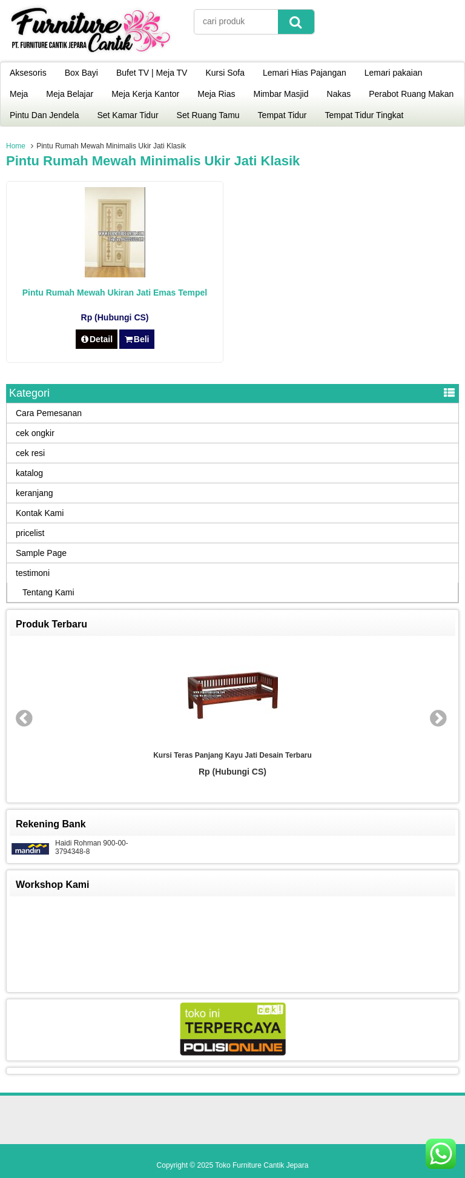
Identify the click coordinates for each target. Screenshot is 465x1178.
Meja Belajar (69, 94)
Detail (97, 339)
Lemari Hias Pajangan (304, 73)
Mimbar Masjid (281, 94)
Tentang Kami (48, 592)
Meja (19, 94)
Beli (136, 339)
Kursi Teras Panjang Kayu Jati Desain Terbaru (232, 755)
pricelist (30, 533)
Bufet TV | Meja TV (152, 73)
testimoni (33, 573)
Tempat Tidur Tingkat (364, 115)
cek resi (30, 453)
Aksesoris (28, 73)
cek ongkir (35, 433)
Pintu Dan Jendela (44, 115)
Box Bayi (81, 73)
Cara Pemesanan (49, 413)
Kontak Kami (40, 513)
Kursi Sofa (225, 73)
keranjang (34, 493)
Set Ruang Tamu (208, 115)
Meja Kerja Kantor (145, 94)
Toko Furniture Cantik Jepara (261, 1165)
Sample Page (41, 553)
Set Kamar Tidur (127, 115)
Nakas (339, 94)
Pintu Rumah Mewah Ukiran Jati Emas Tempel (114, 292)
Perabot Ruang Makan (411, 94)
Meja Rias (216, 94)
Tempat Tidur (282, 115)
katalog (29, 473)
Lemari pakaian (393, 73)
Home (15, 146)
